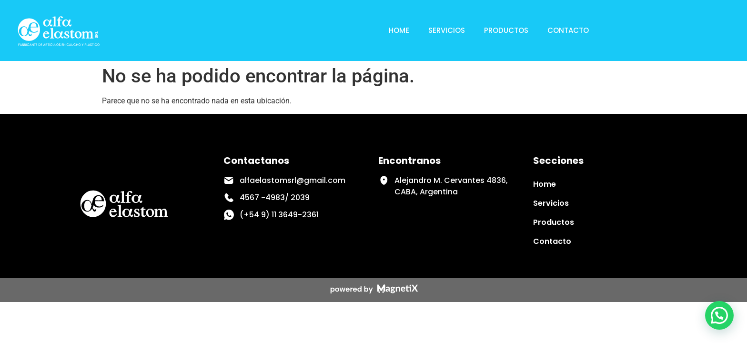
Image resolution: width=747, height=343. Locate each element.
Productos (506, 30)
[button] (719, 315)
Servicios (446, 30)
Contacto (568, 30)
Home (399, 30)
